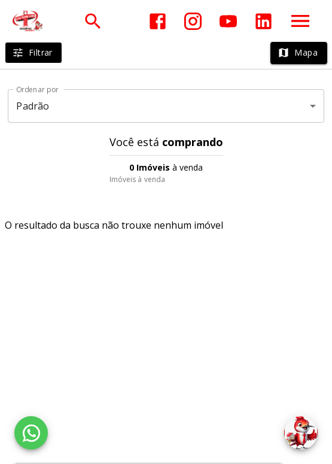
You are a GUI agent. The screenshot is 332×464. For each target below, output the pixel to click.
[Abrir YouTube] (228, 21)
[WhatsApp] (31, 433)
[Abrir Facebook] (157, 21)
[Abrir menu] (300, 21)
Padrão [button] (32, 106)
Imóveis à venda (137, 179)
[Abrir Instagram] (192, 21)
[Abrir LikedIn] (263, 21)
